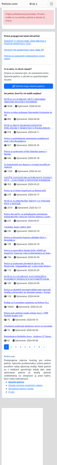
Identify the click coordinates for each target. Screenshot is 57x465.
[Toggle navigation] (51, 4)
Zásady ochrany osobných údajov (25, 385)
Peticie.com (9, 4)
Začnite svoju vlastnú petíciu (28, 86)
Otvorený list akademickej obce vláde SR (24, 50)
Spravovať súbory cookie (21, 388)
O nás (11, 391)
